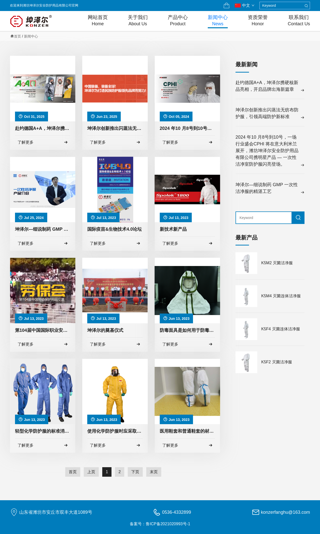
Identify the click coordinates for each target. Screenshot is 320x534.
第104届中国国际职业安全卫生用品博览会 (42, 330)
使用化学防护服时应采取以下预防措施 (114, 431)
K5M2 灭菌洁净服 (277, 263)
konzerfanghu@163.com (285, 512)
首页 (17, 36)
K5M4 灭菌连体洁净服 (281, 296)
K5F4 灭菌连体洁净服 (280, 329)
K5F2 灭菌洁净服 (276, 362)
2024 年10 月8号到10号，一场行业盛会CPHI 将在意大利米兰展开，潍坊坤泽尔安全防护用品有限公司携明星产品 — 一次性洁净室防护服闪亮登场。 (187, 128)
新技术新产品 (173, 229)
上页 (91, 472)
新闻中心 (31, 36)
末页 (154, 472)
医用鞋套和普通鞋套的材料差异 (187, 431)
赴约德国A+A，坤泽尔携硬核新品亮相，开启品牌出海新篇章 (42, 128)
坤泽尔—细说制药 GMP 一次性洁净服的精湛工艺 (42, 229)
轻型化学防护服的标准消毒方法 (42, 431)
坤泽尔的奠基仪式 (105, 330)
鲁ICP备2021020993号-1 (168, 524)
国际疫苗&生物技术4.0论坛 (114, 229)
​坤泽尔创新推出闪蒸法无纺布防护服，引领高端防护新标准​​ (114, 128)
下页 (135, 472)
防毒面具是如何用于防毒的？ (187, 330)
